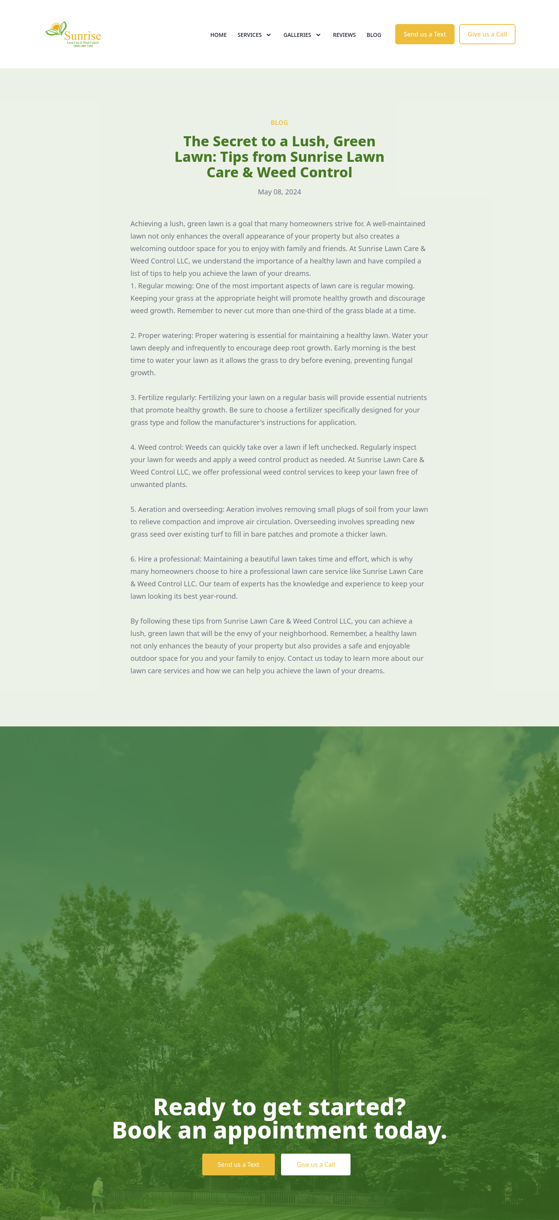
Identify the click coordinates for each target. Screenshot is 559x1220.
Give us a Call (487, 34)
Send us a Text (425, 34)
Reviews (344, 34)
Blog (374, 34)
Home (218, 34)
